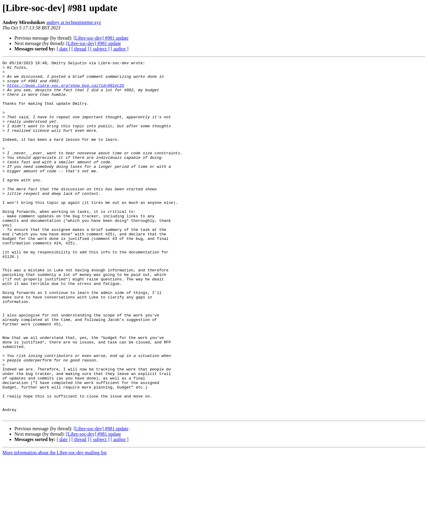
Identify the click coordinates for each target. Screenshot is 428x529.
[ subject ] (99, 48)
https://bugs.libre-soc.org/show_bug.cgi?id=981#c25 (65, 90)
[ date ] (63, 48)
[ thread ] (80, 48)
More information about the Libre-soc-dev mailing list (54, 523)
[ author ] (120, 48)
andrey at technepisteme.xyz (73, 22)
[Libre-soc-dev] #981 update (100, 38)
